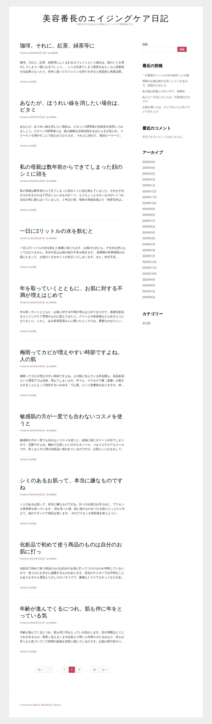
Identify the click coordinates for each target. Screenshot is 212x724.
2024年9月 (148, 208)
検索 (145, 44)
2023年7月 (148, 291)
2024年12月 (149, 191)
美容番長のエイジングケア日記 (106, 18)
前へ (40, 669)
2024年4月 (148, 238)
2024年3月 (148, 244)
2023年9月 (148, 279)
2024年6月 (148, 226)
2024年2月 (148, 250)
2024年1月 (148, 256)
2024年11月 (149, 197)
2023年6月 (148, 297)
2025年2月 (148, 179)
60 (94, 669)
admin (54, 53)
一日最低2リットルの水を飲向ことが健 (165, 75)
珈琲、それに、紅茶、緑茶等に (57, 45)
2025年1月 (148, 185)
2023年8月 (148, 285)
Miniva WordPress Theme (47, 705)
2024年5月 (148, 232)
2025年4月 (148, 167)
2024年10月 (149, 203)
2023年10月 (149, 273)
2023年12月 (149, 262)
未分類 (32, 81)
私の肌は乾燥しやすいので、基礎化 (163, 91)
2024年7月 (148, 220)
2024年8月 (148, 214)
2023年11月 (149, 267)
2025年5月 (148, 162)
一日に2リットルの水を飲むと (56, 231)
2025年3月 (148, 173)
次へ (104, 669)
